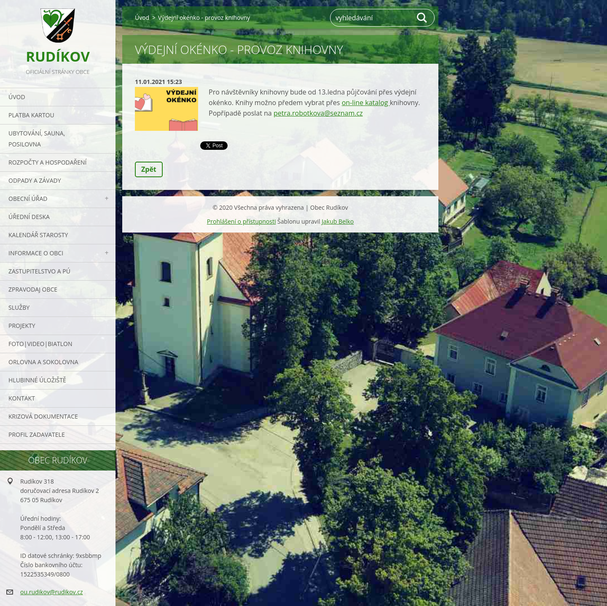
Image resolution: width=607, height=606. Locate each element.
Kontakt (21, 398)
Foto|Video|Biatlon (40, 344)
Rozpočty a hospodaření (47, 162)
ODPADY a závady (34, 180)
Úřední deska (29, 217)
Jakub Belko (338, 221)
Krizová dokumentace (43, 416)
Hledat (422, 17)
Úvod (16, 97)
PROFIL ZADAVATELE (36, 434)
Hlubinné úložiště (37, 380)
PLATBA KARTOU (31, 115)
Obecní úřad (27, 199)
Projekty (21, 326)
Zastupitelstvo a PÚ (39, 271)
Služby (19, 307)
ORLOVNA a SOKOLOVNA (43, 362)
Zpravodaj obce (32, 289)
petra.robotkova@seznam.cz (318, 113)
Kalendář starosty (38, 235)
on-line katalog (366, 102)
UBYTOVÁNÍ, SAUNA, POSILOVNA (36, 138)
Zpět (148, 169)
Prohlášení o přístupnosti (241, 221)
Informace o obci (35, 253)
